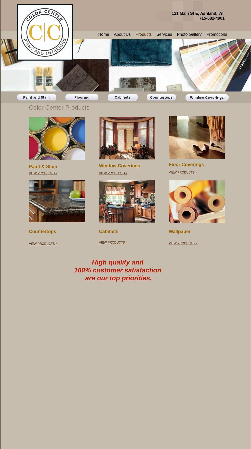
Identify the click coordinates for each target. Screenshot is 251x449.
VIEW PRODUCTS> (113, 242)
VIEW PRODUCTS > (43, 173)
